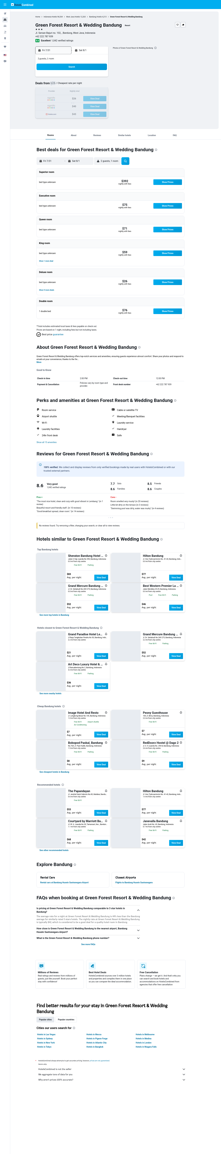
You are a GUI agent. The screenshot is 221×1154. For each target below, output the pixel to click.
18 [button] (105, 91)
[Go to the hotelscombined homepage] (22, 4)
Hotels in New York (51, 1043)
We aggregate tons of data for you (117, 1074)
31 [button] (98, 106)
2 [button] (91, 77)
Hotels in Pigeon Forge (102, 1038)
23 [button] (91, 98)
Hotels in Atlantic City (101, 1043)
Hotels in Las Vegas (51, 1034)
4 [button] (105, 77)
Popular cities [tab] (50, 1019)
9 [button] (91, 84)
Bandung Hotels (100, 17)
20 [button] (70, 98)
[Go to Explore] (5, 38)
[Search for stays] (5, 20)
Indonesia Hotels (55, 17)
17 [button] (98, 91)
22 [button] (84, 98)
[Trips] (5, 47)
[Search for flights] (5, 13)
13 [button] (70, 91)
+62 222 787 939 (49, 36)
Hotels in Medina (148, 1038)
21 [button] (77, 98)
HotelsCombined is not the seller (117, 1069)
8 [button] (84, 84)
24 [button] (98, 98)
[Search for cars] (5, 26)
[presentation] (160, 48)
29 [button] (84, 106)
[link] (59, 615)
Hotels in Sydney (50, 1038)
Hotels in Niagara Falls (151, 1047)
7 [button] (77, 84)
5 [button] (63, 84)
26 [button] (63, 106)
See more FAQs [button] (93, 944)
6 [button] (70, 84)
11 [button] (105, 84)
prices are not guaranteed (105, 1060)
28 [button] (77, 106)
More (44, 362)
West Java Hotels (78, 17)
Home (43, 17)
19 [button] (63, 98)
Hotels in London (148, 1043)
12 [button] (63, 91)
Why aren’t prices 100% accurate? (117, 1080)
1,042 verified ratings (67, 40)
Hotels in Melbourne (150, 1034)
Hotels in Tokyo (49, 1047)
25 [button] (105, 98)
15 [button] (84, 91)
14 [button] (77, 91)
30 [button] (91, 106)
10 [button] (98, 84)
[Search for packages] (5, 32)
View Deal (106, 577)
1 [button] (84, 77)
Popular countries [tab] (71, 1019)
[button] (5, 4)
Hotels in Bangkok (99, 1047)
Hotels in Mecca (98, 1034)
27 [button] (70, 106)
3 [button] (98, 77)
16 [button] (91, 91)
